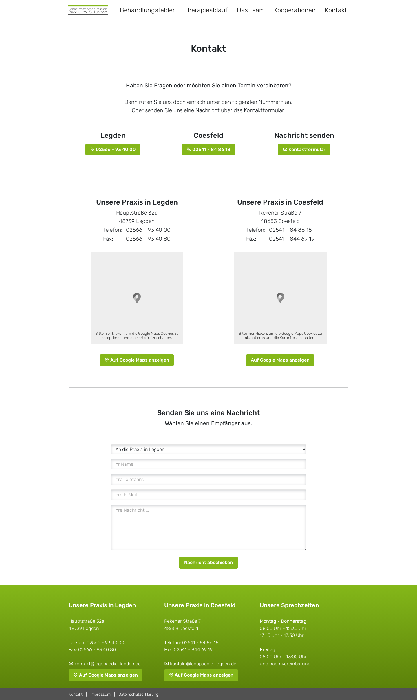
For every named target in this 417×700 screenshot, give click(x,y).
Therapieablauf (206, 10)
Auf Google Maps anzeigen (137, 360)
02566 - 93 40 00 (113, 149)
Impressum (100, 694)
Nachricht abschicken (208, 562)
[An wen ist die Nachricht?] (208, 449)
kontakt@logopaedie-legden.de (107, 663)
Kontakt (336, 10)
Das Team (251, 10)
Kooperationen (295, 10)
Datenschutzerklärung (138, 694)
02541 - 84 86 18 (208, 149)
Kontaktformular (304, 149)
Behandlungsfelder (147, 10)
